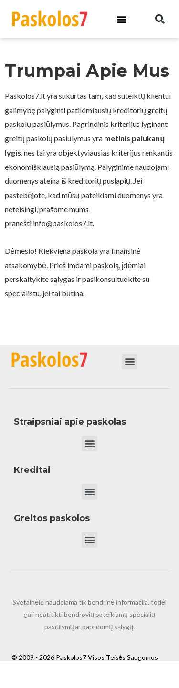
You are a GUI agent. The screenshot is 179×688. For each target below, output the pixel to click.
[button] (121, 19)
